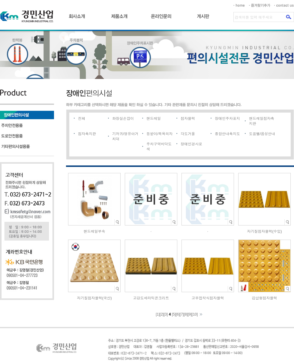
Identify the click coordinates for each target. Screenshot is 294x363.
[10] (195, 314)
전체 (81, 118)
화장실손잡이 (123, 118)
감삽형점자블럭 (264, 298)
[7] (182, 314)
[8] (186, 314)
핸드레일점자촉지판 (261, 121)
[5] (174, 314)
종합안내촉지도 (227, 134)
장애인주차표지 (227, 118)
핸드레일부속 (94, 231)
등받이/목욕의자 (159, 134)
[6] (178, 314)
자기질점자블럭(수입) (264, 231)
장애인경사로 (191, 144)
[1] (158, 314)
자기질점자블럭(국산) (94, 298)
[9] (190, 314)
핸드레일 (153, 118)
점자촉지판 (87, 134)
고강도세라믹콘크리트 (151, 298)
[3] (166, 314)
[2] (162, 314)
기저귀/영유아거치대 (125, 136)
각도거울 (188, 134)
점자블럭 (188, 118)
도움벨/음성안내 (262, 134)
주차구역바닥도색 (159, 146)
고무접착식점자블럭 (208, 298)
